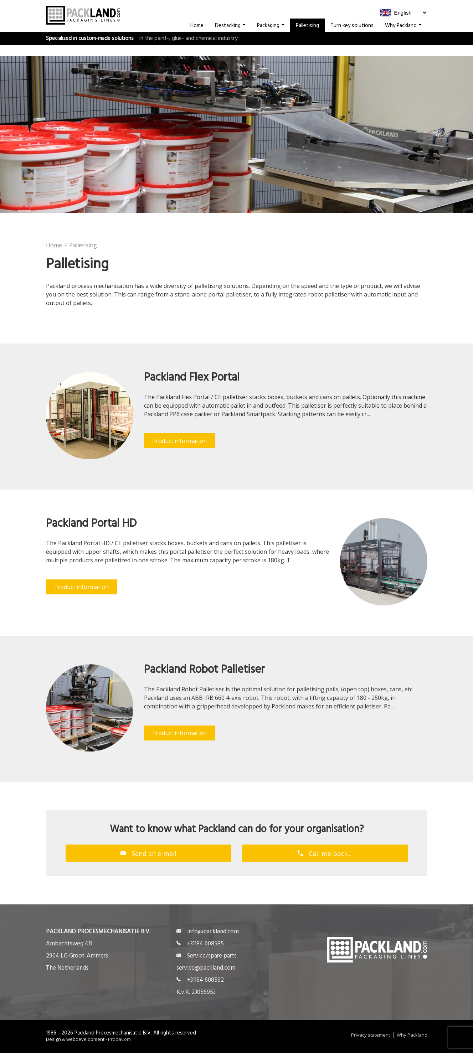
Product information (179, 441)
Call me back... (325, 853)
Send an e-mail (148, 853)
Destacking (230, 36)
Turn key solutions (352, 36)
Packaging (270, 36)
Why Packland (403, 36)
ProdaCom (119, 1039)
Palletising (307, 36)
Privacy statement (370, 1035)
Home (197, 36)
